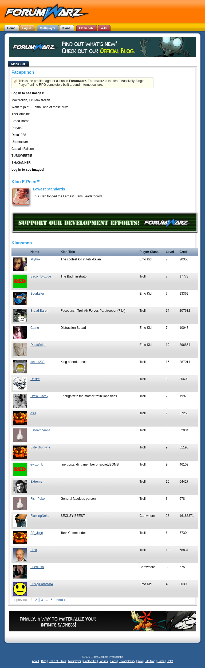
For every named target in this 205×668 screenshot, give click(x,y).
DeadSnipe (38, 345)
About (35, 661)
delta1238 (37, 362)
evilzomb (36, 464)
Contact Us (89, 661)
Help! (170, 661)
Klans (113, 661)
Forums (103, 661)
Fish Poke (37, 499)
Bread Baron (39, 310)
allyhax (35, 259)
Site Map (150, 661)
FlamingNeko (39, 516)
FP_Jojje (36, 533)
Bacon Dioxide (40, 276)
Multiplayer (74, 661)
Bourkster (37, 293)
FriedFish (37, 567)
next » (61, 600)
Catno (34, 328)
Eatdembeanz (40, 430)
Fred (33, 550)
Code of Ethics (57, 661)
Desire (35, 379)
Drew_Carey (39, 396)
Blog (43, 661)
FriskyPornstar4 (41, 584)
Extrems (36, 481)
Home (161, 661)
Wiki (140, 661)
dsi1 (33, 413)
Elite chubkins (40, 447)
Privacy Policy (127, 661)
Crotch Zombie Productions (107, 656)
